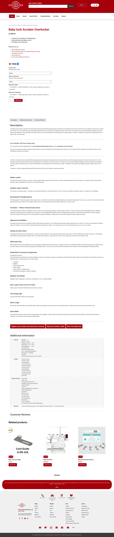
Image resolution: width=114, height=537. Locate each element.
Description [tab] (14, 120)
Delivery (67, 512)
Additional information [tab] (26, 120)
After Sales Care (16, 55)
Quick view (13, 464)
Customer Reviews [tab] (40, 120)
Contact (67, 506)
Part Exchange (69, 519)
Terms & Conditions (70, 521)
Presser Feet (12, 67)
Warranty (68, 514)
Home (18, 16)
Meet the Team (85, 510)
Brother (36, 506)
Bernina (36, 508)
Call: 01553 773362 (35, 3)
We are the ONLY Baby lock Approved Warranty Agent (26, 51)
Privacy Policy (69, 516)
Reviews (83, 516)
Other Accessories (14, 76)
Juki (36, 510)
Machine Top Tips (85, 508)
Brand (14, 25)
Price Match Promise (17, 53)
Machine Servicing (70, 508)
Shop (12, 16)
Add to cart (18, 100)
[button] (3, 485)
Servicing (55, 16)
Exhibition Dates (85, 514)
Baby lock (19, 25)
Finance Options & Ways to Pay (72, 523)
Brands (25, 16)
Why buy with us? (85, 512)
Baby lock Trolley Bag (15, 92)
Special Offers (33, 16)
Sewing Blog (84, 506)
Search (71, 6)
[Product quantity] (11, 100)
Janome (36, 512)
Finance (63, 16)
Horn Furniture (38, 516)
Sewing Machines (45, 16)
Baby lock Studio (13, 84)
